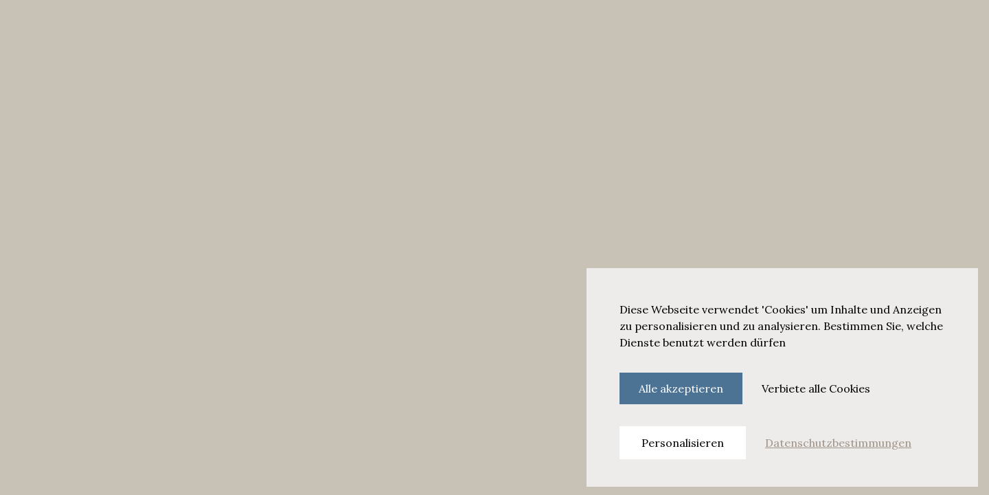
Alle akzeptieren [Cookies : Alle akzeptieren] (681, 388)
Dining (169, 28)
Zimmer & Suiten (104, 28)
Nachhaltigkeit (412, 28)
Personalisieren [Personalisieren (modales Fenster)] (682, 443)
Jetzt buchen (909, 28)
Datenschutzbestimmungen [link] (838, 443)
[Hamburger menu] (24, 28)
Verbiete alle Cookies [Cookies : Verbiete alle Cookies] (816, 388)
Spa (303, 28)
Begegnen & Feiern (239, 28)
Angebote (344, 28)
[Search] (779, 28)
